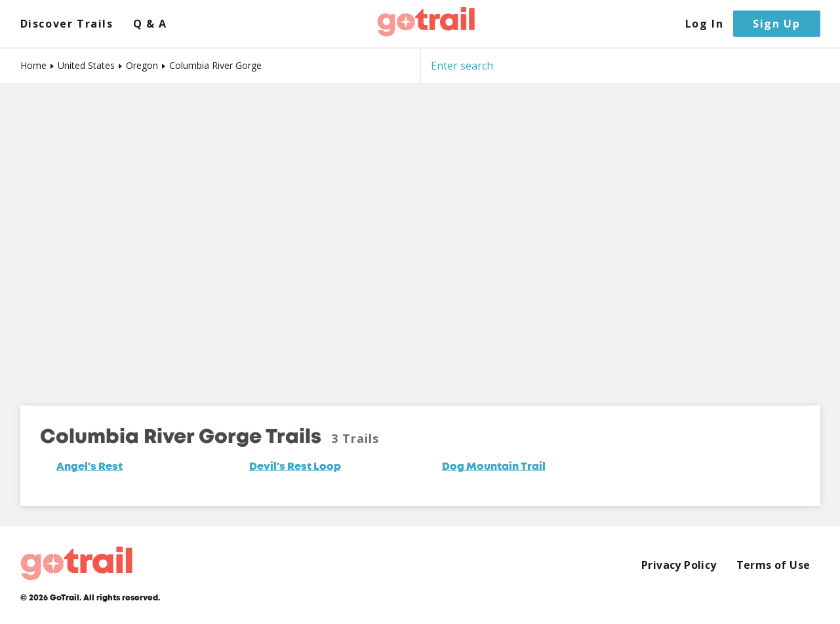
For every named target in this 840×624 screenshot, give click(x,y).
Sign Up (776, 23)
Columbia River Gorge (215, 65)
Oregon (142, 65)
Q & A (150, 24)
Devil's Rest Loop (295, 467)
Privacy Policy (679, 565)
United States (86, 65)
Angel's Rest (89, 467)
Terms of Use (773, 565)
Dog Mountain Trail (494, 467)
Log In (704, 24)
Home (33, 65)
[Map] (420, 235)
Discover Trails (66, 24)
